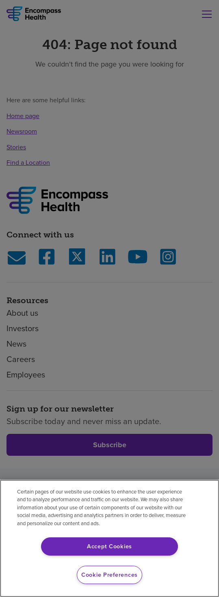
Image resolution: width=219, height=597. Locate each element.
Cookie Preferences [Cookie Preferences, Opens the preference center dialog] (109, 574)
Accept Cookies (109, 546)
